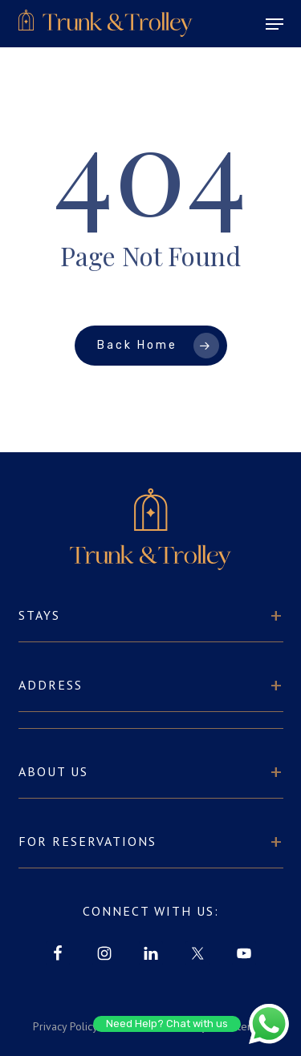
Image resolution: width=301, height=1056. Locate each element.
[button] (274, 24)
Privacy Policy (65, 1026)
